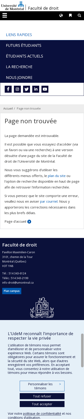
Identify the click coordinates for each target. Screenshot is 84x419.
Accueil (8, 108)
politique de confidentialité (42, 413)
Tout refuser (42, 396)
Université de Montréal (12, 5)
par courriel (49, 201)
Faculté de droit (43, 8)
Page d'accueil (15, 221)
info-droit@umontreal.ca (18, 283)
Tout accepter (42, 404)
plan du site (57, 175)
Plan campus (12, 291)
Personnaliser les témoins (44, 386)
